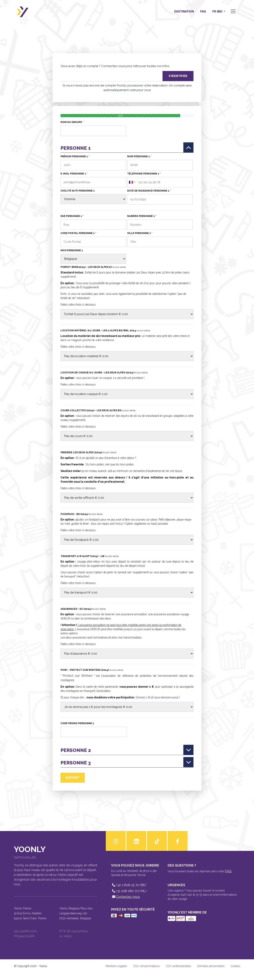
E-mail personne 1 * (74, 173)
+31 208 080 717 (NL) (129, 891)
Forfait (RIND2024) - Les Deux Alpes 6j (93, 267)
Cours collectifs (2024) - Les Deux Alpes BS (98, 410)
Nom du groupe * (72, 122)
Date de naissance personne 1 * (149, 190)
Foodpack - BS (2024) (81, 514)
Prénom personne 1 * (75, 156)
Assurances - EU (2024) (83, 609)
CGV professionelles (178, 966)
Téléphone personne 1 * (144, 173)
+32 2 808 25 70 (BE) (128, 885)
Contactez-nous (125, 897)
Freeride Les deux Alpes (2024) (88, 452)
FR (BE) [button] (217, 11)
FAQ (203, 11)
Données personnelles (210, 966)
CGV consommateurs (146, 966)
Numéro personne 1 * (141, 216)
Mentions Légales (116, 966)
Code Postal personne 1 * (78, 233)
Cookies (235, 966)
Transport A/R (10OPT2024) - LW (90, 556)
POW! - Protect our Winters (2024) (92, 670)
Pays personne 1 (72, 250)
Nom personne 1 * (139, 156)
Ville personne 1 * (139, 233)
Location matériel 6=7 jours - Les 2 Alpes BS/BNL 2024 (105, 330)
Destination (184, 11)
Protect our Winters (77, 676)
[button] (232, 12)
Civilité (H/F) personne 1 (78, 190)
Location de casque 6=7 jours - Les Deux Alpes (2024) (104, 372)
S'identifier (178, 76)
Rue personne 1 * (72, 216)
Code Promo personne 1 (77, 723)
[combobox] (132, 182)
